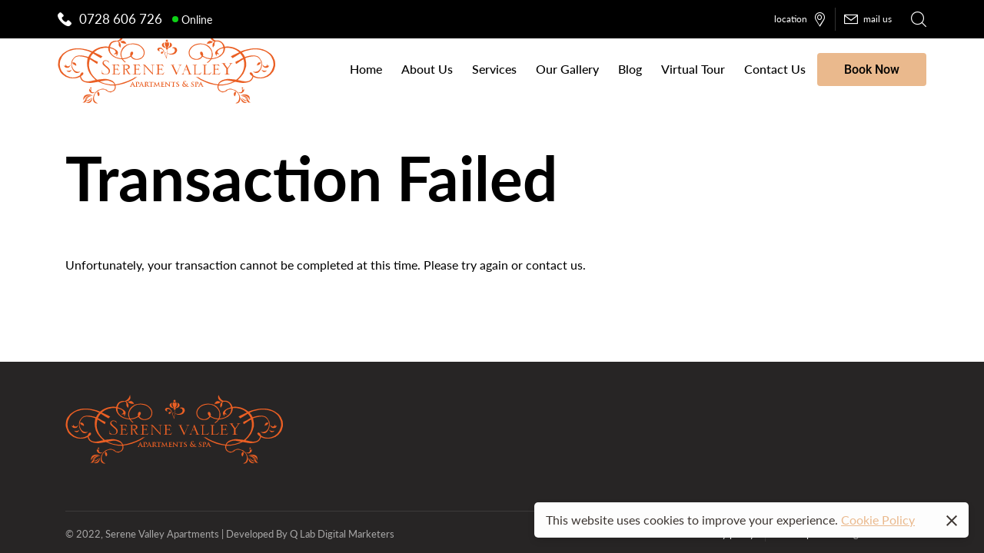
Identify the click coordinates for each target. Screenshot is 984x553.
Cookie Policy (878, 519)
